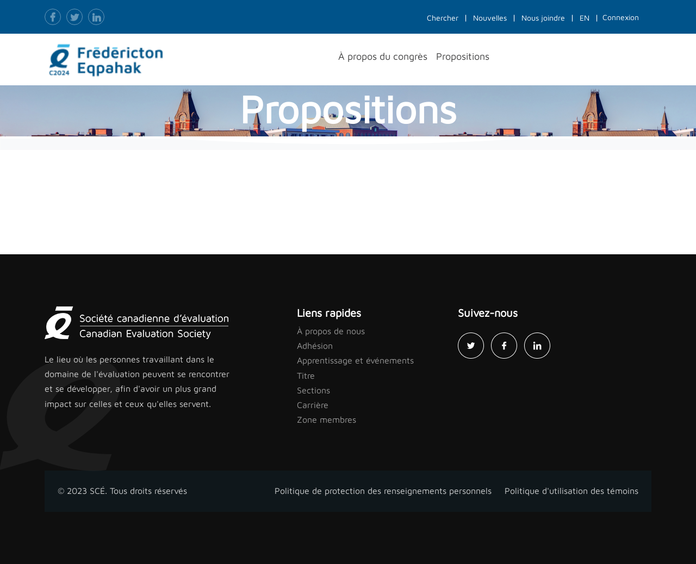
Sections (313, 390)
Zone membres (326, 419)
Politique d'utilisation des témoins (571, 491)
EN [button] (584, 17)
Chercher (442, 17)
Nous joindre (543, 17)
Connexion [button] (620, 17)
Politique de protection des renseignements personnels (383, 491)
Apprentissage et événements (355, 360)
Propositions (462, 56)
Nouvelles (490, 17)
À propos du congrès (382, 56)
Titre (306, 375)
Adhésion (315, 345)
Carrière (312, 405)
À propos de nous (331, 331)
